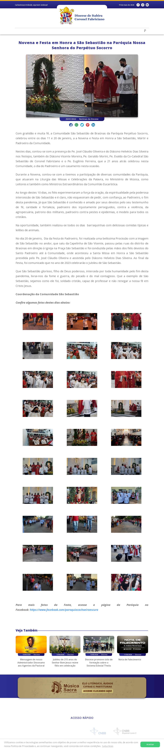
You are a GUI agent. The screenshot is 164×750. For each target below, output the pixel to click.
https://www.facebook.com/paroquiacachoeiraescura (64, 610)
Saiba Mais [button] (107, 746)
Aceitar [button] (150, 744)
